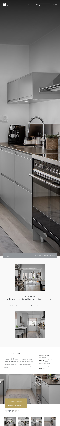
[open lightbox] (10, 421)
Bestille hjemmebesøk (45, 4)
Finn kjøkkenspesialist (33, 4)
